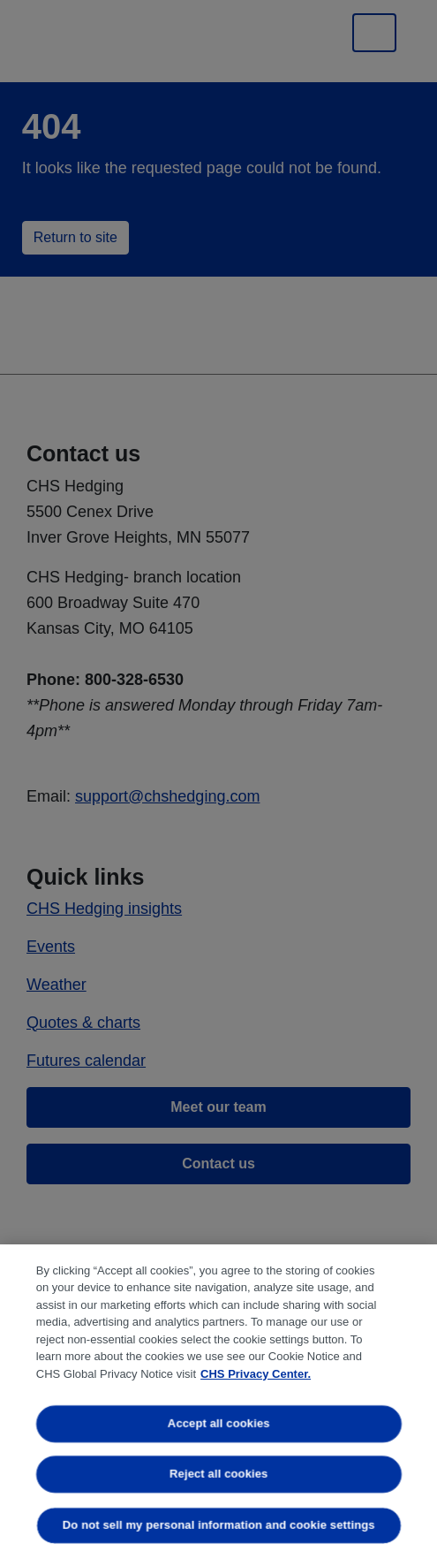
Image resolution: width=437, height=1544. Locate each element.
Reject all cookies (218, 1474)
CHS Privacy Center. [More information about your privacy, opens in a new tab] (255, 1373)
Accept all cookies (219, 1423)
